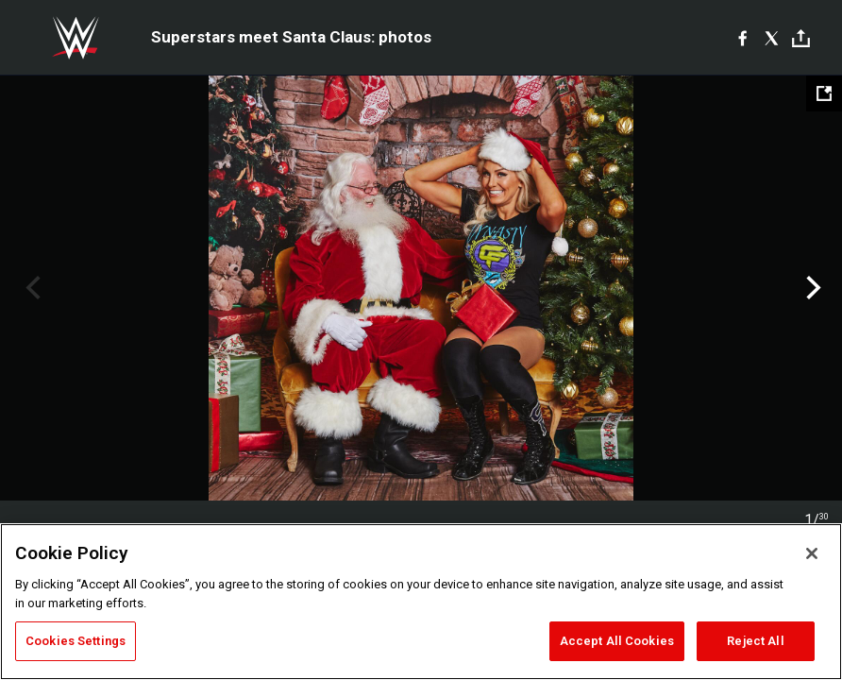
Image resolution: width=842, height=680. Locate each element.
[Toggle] (801, 38)
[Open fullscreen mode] (824, 93)
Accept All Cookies (617, 641)
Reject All (755, 641)
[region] (421, 601)
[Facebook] (742, 37)
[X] (771, 37)
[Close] (812, 553)
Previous (30, 288)
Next (811, 288)
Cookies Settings (75, 641)
